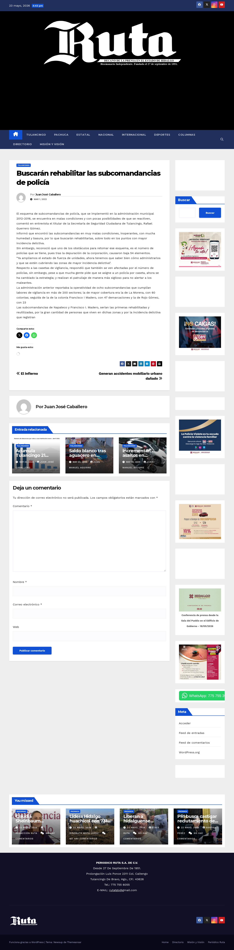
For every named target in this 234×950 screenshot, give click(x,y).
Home (165, 942)
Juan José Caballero (48, 194)
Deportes (162, 134)
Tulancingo (36, 134)
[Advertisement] (117, 98)
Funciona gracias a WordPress (26, 942)
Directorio (22, 144)
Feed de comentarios (194, 742)
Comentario (22, 506)
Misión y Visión (52, 144)
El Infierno (27, 373)
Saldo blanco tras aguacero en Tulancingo (87, 455)
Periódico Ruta (216, 942)
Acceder (185, 723)
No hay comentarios (83, 838)
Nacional (106, 134)
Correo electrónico (27, 604)
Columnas (186, 134)
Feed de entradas (191, 733)
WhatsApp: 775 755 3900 (210, 696)
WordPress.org (189, 752)
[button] (221, 139)
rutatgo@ (115, 890)
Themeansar (74, 942)
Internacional (134, 134)
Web (16, 627)
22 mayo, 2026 (28, 827)
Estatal (83, 134)
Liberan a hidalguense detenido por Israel (143, 821)
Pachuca (61, 134)
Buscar (184, 200)
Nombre (20, 582)
